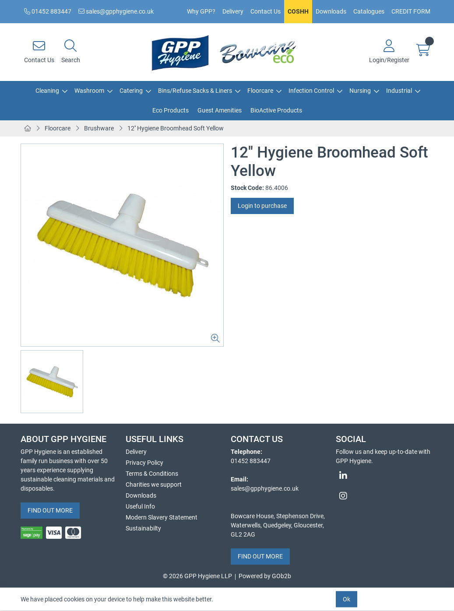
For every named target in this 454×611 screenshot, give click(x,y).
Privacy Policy (144, 462)
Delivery (232, 11)
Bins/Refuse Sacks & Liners (195, 90)
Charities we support (154, 484)
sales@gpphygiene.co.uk (116, 11)
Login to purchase (262, 205)
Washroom (89, 90)
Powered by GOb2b (265, 575)
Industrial (399, 90)
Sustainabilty (143, 528)
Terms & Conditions (152, 473)
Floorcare (260, 90)
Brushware (99, 128)
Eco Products (170, 110)
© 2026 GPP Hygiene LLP (197, 575)
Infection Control (311, 90)
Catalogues (368, 11)
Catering (131, 90)
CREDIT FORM (410, 11)
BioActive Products (276, 110)
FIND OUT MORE (50, 510)
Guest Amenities (219, 110)
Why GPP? (201, 11)
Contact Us (265, 11)
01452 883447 (47, 11)
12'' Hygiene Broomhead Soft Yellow (175, 128)
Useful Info (140, 506)
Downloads (331, 11)
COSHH (298, 11)
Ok (346, 599)
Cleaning (47, 90)
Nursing (360, 90)
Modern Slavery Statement (161, 517)
